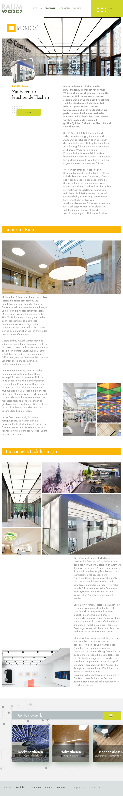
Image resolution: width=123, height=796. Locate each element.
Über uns (37, 8)
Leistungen (64, 8)
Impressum (79, 787)
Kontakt (112, 8)
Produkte (50, 8)
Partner (77, 8)
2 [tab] (72, 768)
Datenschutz (95, 787)
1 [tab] (61, 768)
